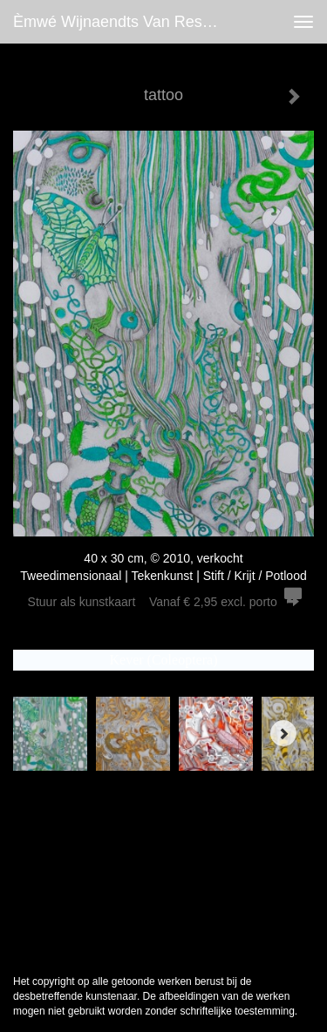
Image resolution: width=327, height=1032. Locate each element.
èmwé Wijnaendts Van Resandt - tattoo (125, 21)
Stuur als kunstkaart (164, 602)
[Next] (283, 733)
